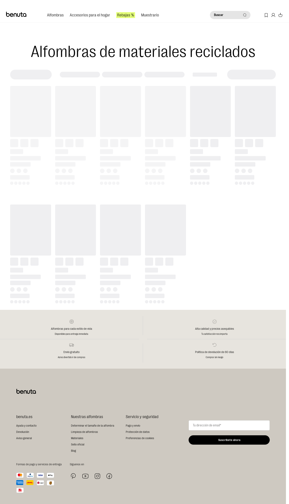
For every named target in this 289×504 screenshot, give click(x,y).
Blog (73, 451)
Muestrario (150, 15)
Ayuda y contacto (26, 425)
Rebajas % (125, 15)
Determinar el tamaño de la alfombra (92, 425)
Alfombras (55, 15)
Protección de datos (138, 432)
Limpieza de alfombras (84, 432)
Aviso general (24, 438)
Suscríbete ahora (229, 440)
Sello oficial (77, 444)
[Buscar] (230, 15)
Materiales (77, 438)
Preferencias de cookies (140, 438)
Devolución (22, 432)
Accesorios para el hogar (90, 15)
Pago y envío (133, 425)
